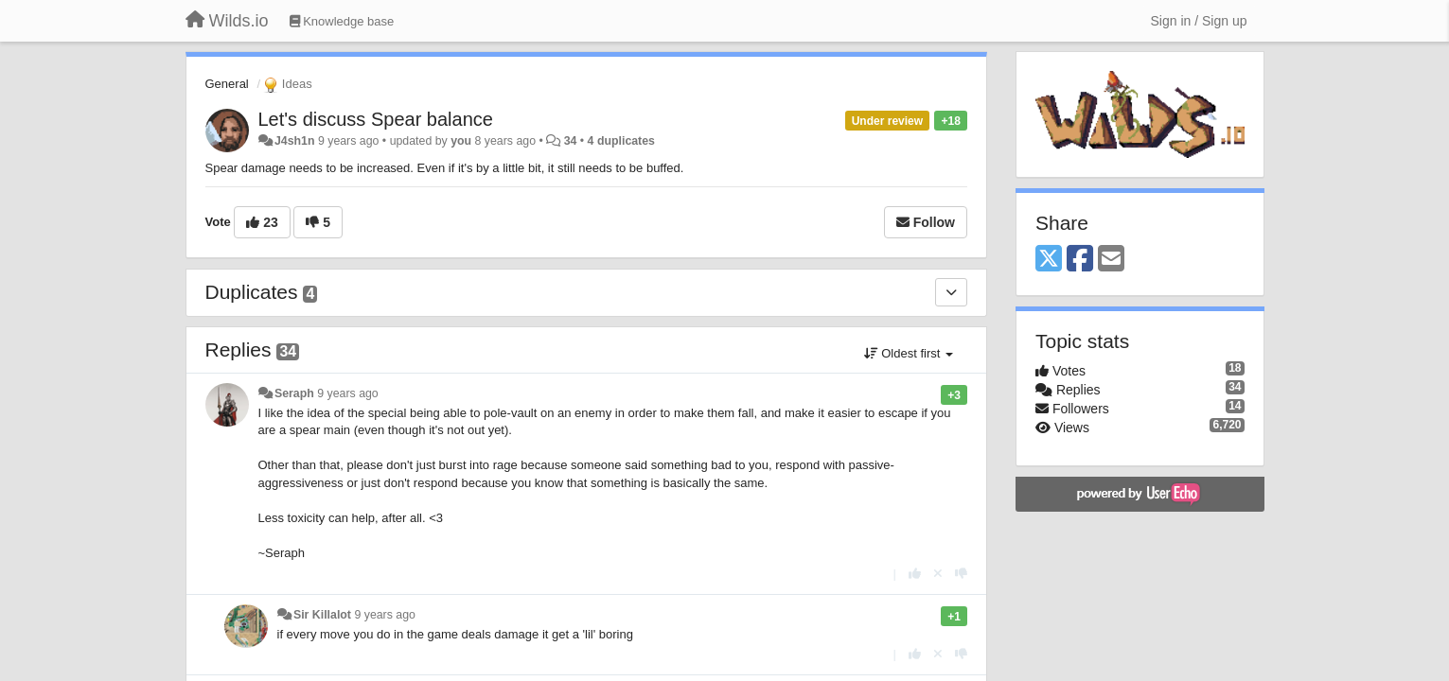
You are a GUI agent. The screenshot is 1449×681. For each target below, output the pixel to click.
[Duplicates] (951, 292)
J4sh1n (294, 141)
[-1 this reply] (961, 574)
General (227, 84)
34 (570, 141)
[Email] (1111, 259)
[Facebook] (1080, 259)
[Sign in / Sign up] (1199, 21)
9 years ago (348, 393)
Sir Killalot (322, 614)
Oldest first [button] (908, 353)
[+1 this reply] (915, 574)
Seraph (294, 393)
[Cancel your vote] (938, 574)
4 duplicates (621, 141)
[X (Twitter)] (1048, 259)
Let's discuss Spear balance (375, 119)
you (461, 141)
